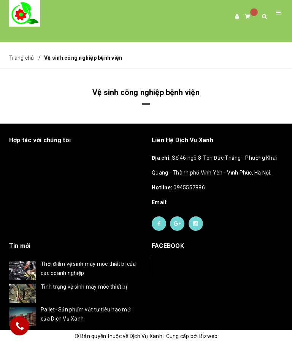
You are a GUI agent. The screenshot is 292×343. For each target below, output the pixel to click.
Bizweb (208, 336)
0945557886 (178, 187)
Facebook (176, 266)
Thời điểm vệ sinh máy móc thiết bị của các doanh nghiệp (88, 268)
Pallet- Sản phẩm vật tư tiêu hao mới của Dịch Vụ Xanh (86, 314)
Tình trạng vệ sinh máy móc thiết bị (84, 287)
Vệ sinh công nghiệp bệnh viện (146, 92)
